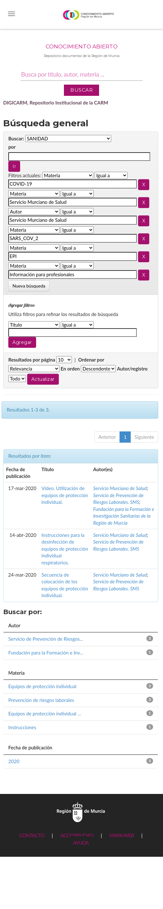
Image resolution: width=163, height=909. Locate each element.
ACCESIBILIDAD (76, 835)
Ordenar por (91, 360)
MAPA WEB (121, 835)
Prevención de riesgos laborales (41, 700)
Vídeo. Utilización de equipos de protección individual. (65, 495)
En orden (70, 368)
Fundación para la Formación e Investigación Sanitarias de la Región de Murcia (123, 516)
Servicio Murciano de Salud (120, 488)
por (12, 147)
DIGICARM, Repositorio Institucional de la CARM (55, 102)
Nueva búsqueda (28, 285)
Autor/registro (132, 368)
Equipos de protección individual (42, 686)
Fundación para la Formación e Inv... (45, 652)
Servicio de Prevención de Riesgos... (45, 639)
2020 (13, 761)
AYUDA (81, 842)
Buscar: (16, 138)
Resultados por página (31, 360)
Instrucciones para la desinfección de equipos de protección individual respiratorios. (65, 548)
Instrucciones (22, 727)
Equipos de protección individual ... (44, 713)
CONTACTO (31, 835)
